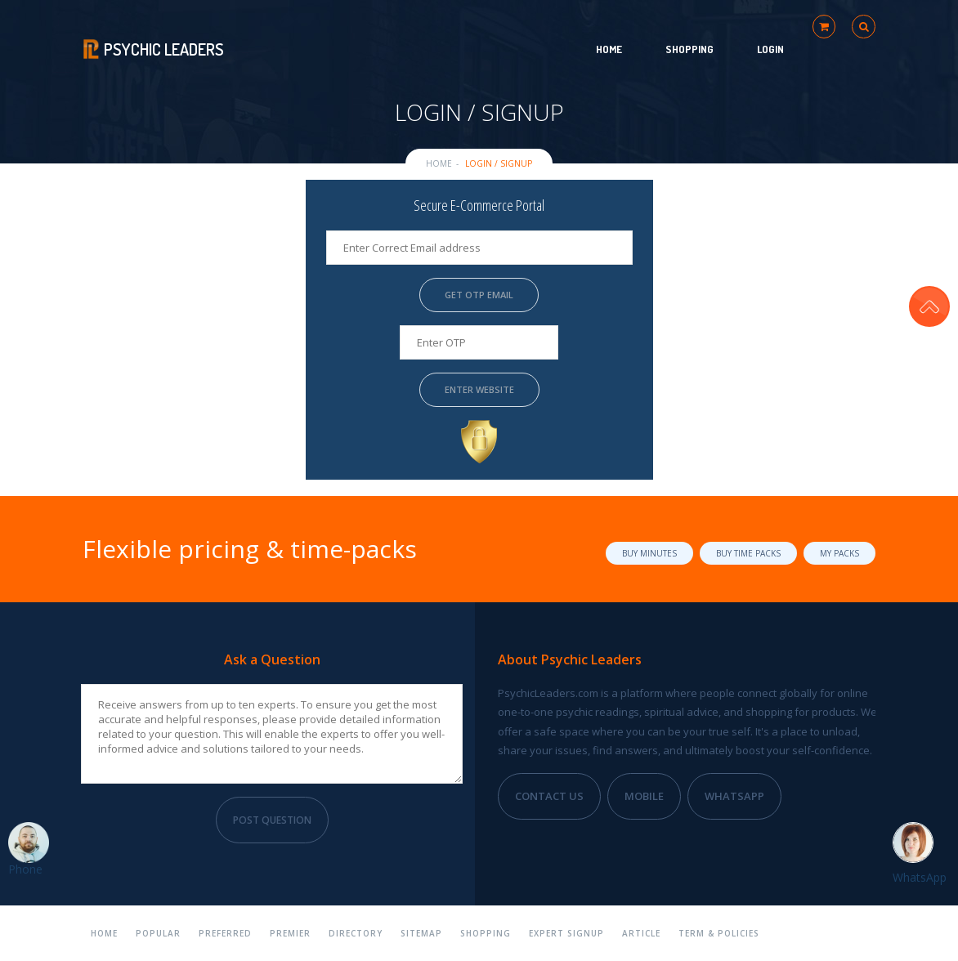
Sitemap (421, 933)
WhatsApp (734, 796)
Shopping (689, 49)
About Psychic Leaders (570, 659)
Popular (158, 933)
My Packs (839, 553)
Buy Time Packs (748, 553)
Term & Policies (718, 933)
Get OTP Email (479, 294)
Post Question (272, 820)
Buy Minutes (649, 553)
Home (609, 49)
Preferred (225, 933)
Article (641, 933)
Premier (290, 933)
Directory (356, 933)
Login (770, 49)
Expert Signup (566, 933)
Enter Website (478, 389)
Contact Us (549, 796)
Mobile (644, 796)
